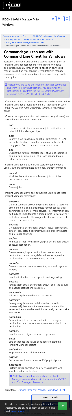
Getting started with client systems (38, 39)
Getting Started (13, 39)
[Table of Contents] (53, 18)
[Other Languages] (60, 18)
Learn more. (18, 411)
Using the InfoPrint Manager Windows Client (25, 43)
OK (63, 406)
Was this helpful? (50, 397)
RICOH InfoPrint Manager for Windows (48, 36)
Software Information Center (15, 36)
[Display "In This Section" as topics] (67, 18)
